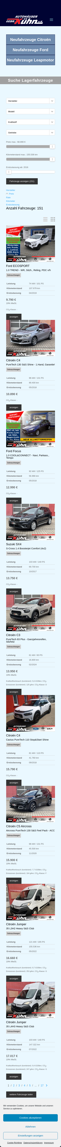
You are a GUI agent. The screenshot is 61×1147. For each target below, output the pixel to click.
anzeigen (14, 317)
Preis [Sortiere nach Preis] (11, 194)
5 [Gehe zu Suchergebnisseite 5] (30, 1085)
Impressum (49, 1143)
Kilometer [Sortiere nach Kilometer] (10, 201)
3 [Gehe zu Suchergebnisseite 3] (19, 1085)
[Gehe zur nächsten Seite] (46, 1085)
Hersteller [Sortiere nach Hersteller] (10, 190)
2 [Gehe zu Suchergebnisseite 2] (14, 1085)
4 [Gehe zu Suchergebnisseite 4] (24, 1085)
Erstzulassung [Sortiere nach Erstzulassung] (13, 204)
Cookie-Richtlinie (14, 1143)
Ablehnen (30, 1126)
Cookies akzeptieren (31, 1117)
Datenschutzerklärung (32, 1143)
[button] (52, 101)
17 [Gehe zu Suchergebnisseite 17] (42, 1085)
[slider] (52, 146)
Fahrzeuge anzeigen (22, 181)
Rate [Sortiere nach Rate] (8, 197)
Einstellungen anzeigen (30, 1135)
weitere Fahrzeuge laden (21, 1094)
